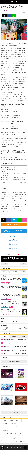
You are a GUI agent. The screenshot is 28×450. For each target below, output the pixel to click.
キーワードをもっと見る (21, 441)
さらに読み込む (18, 412)
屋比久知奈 (5, 423)
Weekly (14, 336)
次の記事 (23, 263)
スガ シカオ (5, 271)
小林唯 (10, 420)
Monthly (23, 336)
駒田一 (4, 420)
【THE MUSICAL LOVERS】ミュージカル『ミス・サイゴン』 (13, 434)
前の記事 (4, 263)
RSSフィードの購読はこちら (16, 224)
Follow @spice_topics (14, 237)
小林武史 (22, 271)
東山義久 (13, 423)
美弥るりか (5, 438)
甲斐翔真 (18, 420)
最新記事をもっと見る (17, 361)
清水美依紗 (5, 430)
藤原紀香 (13, 438)
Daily (5, 336)
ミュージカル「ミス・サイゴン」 (10, 427)
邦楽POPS (14, 271)
